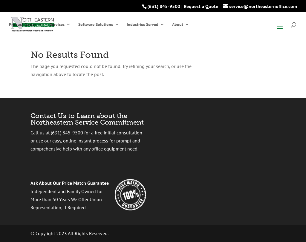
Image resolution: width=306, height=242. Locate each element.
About (177, 24)
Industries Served (142, 24)
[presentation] (218, 142)
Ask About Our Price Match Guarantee (69, 183)
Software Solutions (95, 24)
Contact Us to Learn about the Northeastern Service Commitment (87, 119)
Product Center (22, 24)
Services (57, 24)
